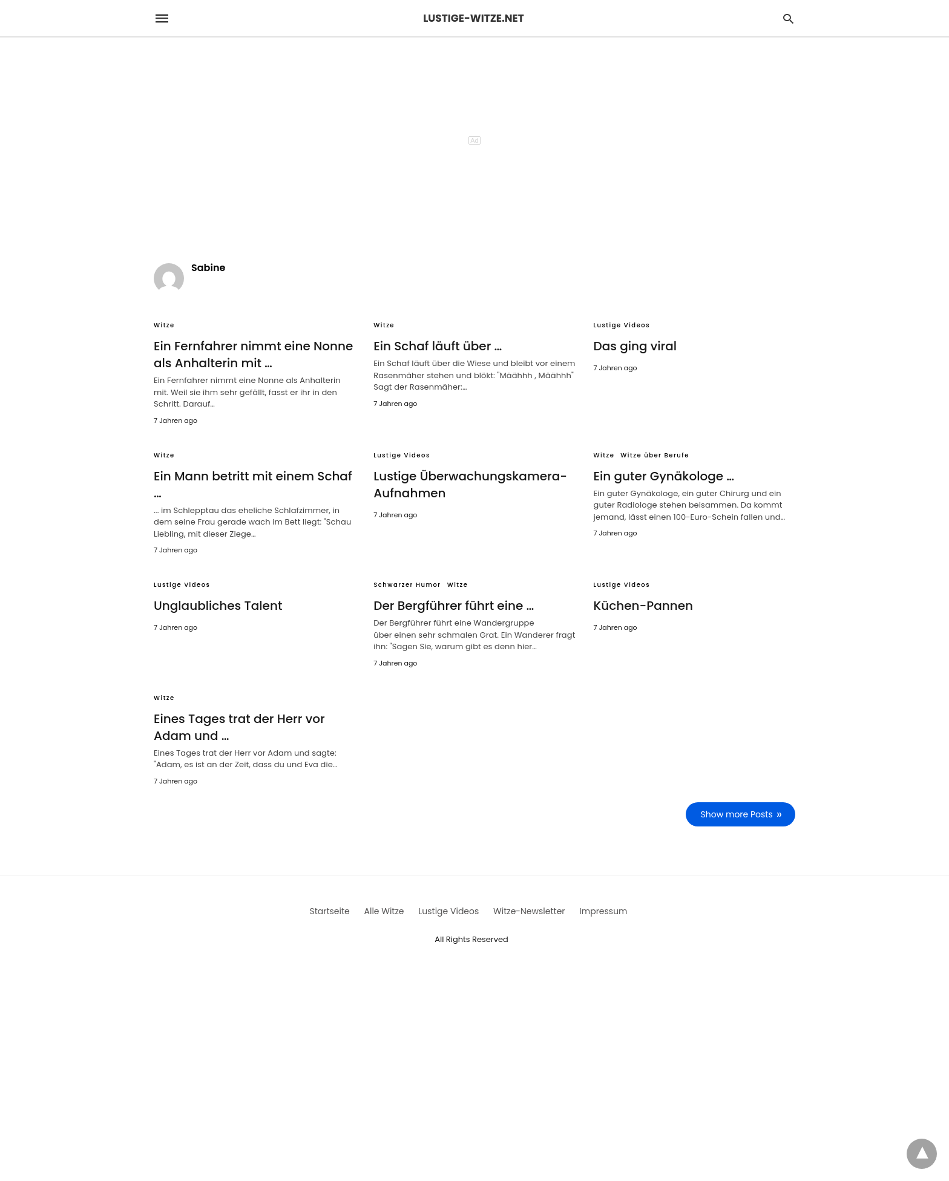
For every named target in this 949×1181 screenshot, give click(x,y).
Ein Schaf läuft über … (437, 346)
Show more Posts (737, 814)
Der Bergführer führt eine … (453, 605)
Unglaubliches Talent (218, 605)
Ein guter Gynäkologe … (664, 476)
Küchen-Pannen (643, 605)
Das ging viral (635, 346)
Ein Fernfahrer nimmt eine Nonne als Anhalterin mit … (253, 354)
